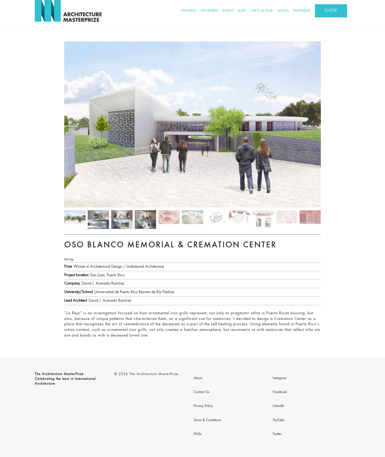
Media (283, 11)
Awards (188, 11)
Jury (242, 11)
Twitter (277, 434)
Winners (209, 11)
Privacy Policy (203, 406)
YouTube (278, 420)
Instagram (279, 378)
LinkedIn (278, 406)
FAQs (198, 434)
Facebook (280, 392)
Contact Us (201, 392)
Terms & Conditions (207, 420)
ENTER (331, 11)
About (198, 378)
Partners (302, 11)
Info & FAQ (261, 11)
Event (228, 11)
